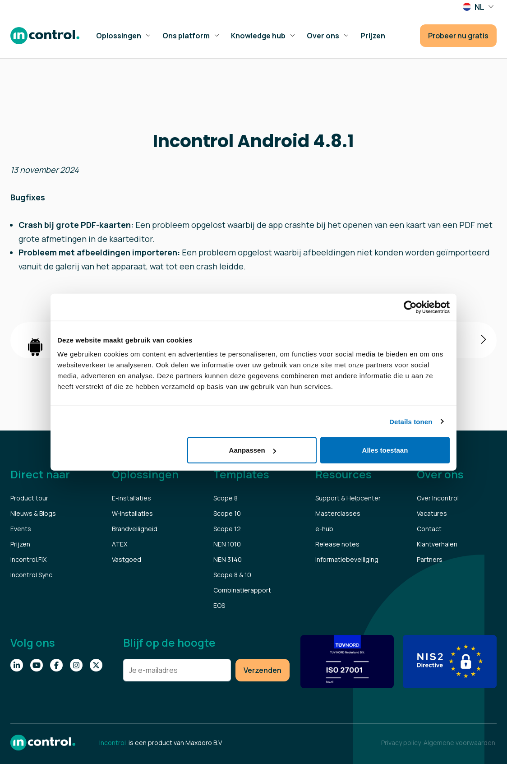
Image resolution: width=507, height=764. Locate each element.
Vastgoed (126, 559)
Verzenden (262, 670)
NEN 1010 (227, 544)
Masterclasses (337, 513)
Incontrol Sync (31, 574)
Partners (429, 559)
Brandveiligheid (134, 528)
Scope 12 (227, 528)
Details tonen (410, 421)
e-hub (324, 528)
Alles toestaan (385, 450)
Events (20, 528)
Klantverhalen (437, 544)
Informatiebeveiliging (346, 559)
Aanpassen (252, 450)
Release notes (337, 544)
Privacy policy (401, 742)
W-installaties (132, 513)
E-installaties (131, 498)
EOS (219, 605)
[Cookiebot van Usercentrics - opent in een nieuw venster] (410, 307)
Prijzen (20, 544)
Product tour (29, 498)
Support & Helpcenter (348, 498)
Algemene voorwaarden (459, 742)
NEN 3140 (227, 559)
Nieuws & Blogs (33, 513)
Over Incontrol (438, 498)
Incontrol (112, 742)
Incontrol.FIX (28, 559)
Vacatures (432, 513)
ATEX (119, 544)
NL (474, 7)
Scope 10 (227, 513)
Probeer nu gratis (458, 36)
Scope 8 (225, 498)
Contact (429, 528)
